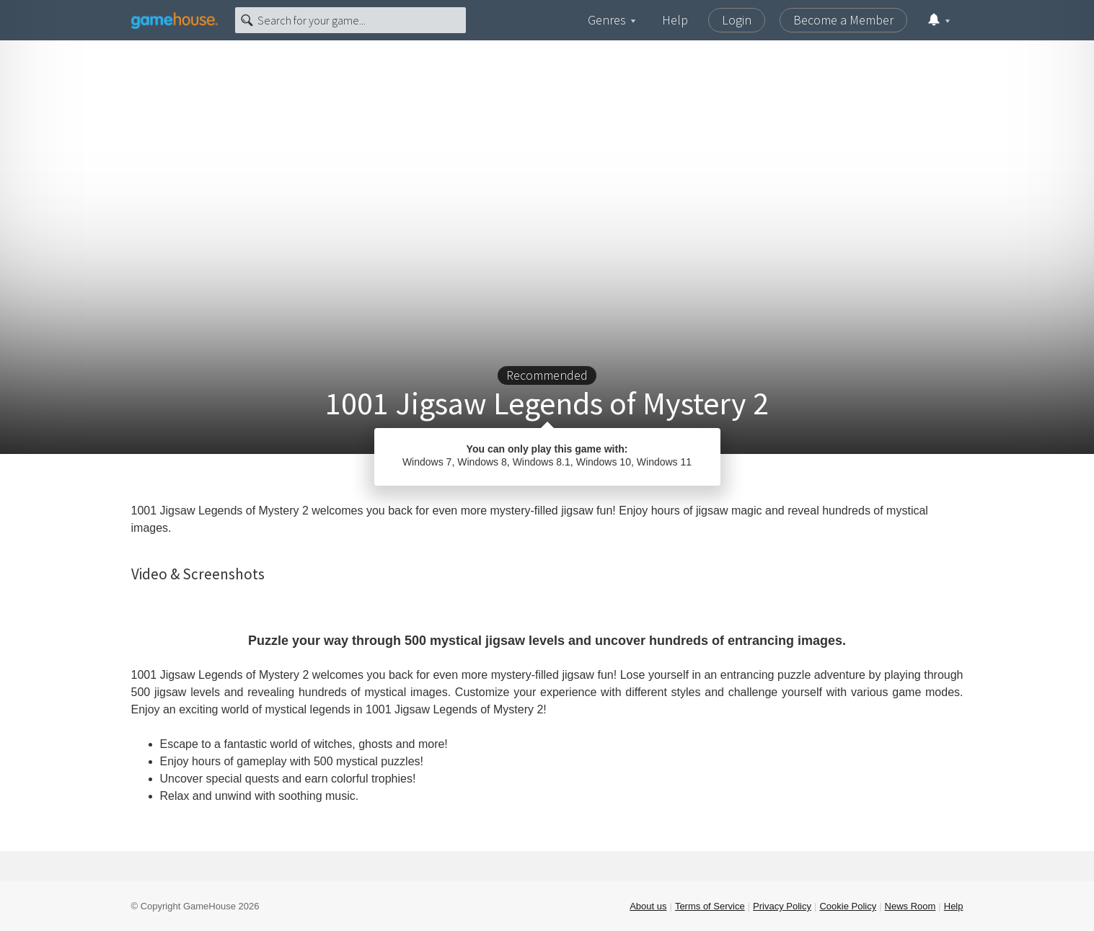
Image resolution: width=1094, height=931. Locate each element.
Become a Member (843, 20)
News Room (910, 906)
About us (648, 906)
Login (736, 20)
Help (675, 20)
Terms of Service (710, 906)
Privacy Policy (782, 906)
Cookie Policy (847, 906)
